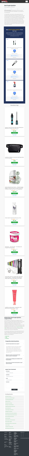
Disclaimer (10, 438)
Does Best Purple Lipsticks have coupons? (12, 343)
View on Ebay (14, 195)
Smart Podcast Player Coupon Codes (16, 446)
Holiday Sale (10, 432)
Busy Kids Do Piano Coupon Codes (16, 436)
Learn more (7, 336)
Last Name (7, 374)
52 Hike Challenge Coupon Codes (15, 433)
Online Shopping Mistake (10, 443)
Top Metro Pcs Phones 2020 (9, 426)
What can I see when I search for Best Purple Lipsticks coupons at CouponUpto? (13, 355)
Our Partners (5, 445)
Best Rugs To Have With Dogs (9, 404)
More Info (14, 132)
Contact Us (10, 434)
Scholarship (6, 439)
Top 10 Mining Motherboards (9, 399)
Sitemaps (10, 444)
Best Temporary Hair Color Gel (9, 428)
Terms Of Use (5, 442)
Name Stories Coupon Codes (16, 444)
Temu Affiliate (10, 447)
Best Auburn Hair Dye (8, 396)
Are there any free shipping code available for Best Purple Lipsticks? (14, 359)
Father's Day (19, 327)
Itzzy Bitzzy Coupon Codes (15, 439)
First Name (7, 371)
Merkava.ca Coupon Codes (16, 441)
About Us (5, 432)
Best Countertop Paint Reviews (9, 416)
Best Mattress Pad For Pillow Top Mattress (11, 413)
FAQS (6, 337)
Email (7, 378)
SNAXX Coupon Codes (16, 448)
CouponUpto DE (6, 447)
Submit (14, 389)
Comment (7, 338)
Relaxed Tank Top (7, 401)
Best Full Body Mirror (8, 408)
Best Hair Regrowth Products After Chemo (11, 414)
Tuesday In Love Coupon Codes (16, 454)
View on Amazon (14, 134)
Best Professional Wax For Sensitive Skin (10, 423)
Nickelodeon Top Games (8, 411)
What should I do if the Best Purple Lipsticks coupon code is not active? (14, 363)
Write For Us (5, 434)
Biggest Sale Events (10, 440)
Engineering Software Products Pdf (10, 406)
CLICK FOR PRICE (14, 55)
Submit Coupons (10, 436)
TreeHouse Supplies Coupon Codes (15, 451)
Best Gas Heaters (7, 418)
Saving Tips (5, 436)
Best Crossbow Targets (8, 421)
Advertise (5, 438)
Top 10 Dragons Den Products (9, 409)
